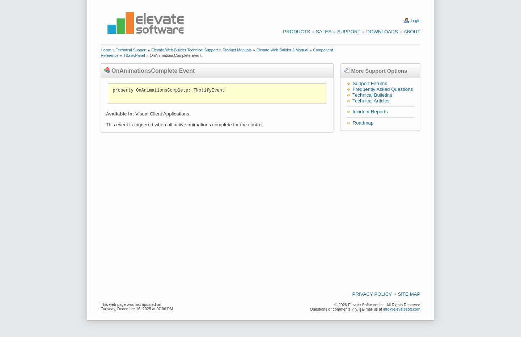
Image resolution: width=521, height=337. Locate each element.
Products (296, 31)
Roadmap (363, 123)
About (412, 31)
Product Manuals (237, 50)
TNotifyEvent (209, 90)
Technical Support (131, 50)
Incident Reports (370, 111)
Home (106, 50)
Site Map (409, 294)
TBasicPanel (134, 55)
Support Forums (370, 83)
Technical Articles (370, 101)
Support (348, 31)
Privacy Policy (372, 294)
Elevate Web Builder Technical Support (184, 50)
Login (415, 20)
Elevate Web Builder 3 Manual (282, 50)
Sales (323, 31)
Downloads (382, 31)
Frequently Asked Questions (383, 89)
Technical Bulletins (372, 95)
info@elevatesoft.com (401, 309)
